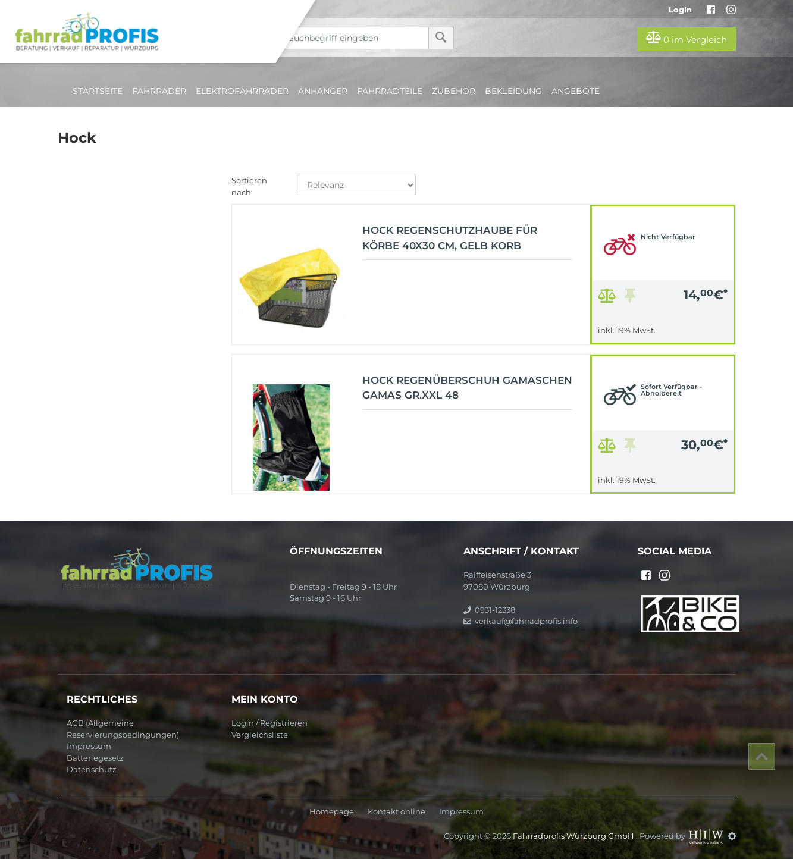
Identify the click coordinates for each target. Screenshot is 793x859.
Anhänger (322, 91)
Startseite (98, 91)
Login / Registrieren (269, 723)
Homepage (331, 812)
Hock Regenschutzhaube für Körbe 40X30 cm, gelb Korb (449, 238)
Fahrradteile (389, 91)
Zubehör (453, 91)
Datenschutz (92, 769)
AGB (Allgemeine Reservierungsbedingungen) (123, 728)
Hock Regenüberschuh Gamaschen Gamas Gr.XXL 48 (467, 388)
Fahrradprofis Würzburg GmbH (574, 836)
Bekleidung (513, 91)
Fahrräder (159, 91)
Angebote (575, 91)
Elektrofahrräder (242, 91)
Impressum (89, 746)
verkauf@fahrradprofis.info (520, 621)
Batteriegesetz (95, 758)
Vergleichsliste (259, 734)
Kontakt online (396, 812)
